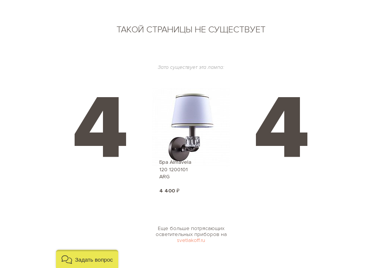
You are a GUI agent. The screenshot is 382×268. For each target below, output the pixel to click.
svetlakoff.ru (191, 240)
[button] (87, 259)
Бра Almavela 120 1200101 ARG (175, 169)
